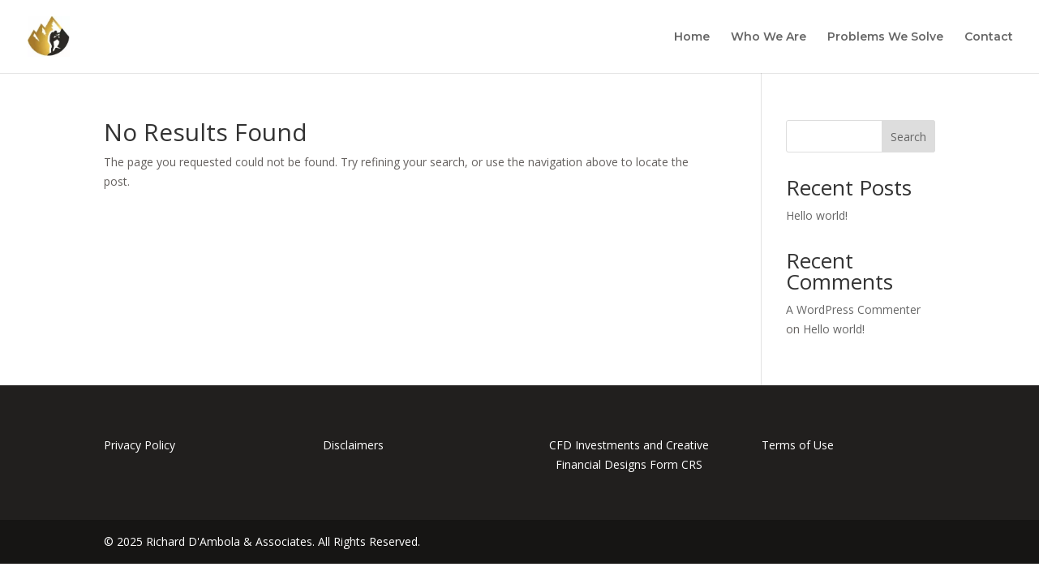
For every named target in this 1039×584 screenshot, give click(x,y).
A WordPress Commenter (853, 309)
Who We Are (768, 37)
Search (908, 136)
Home (692, 37)
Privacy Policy (139, 445)
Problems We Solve (885, 37)
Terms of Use (798, 445)
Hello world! (817, 215)
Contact (988, 37)
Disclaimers (353, 445)
